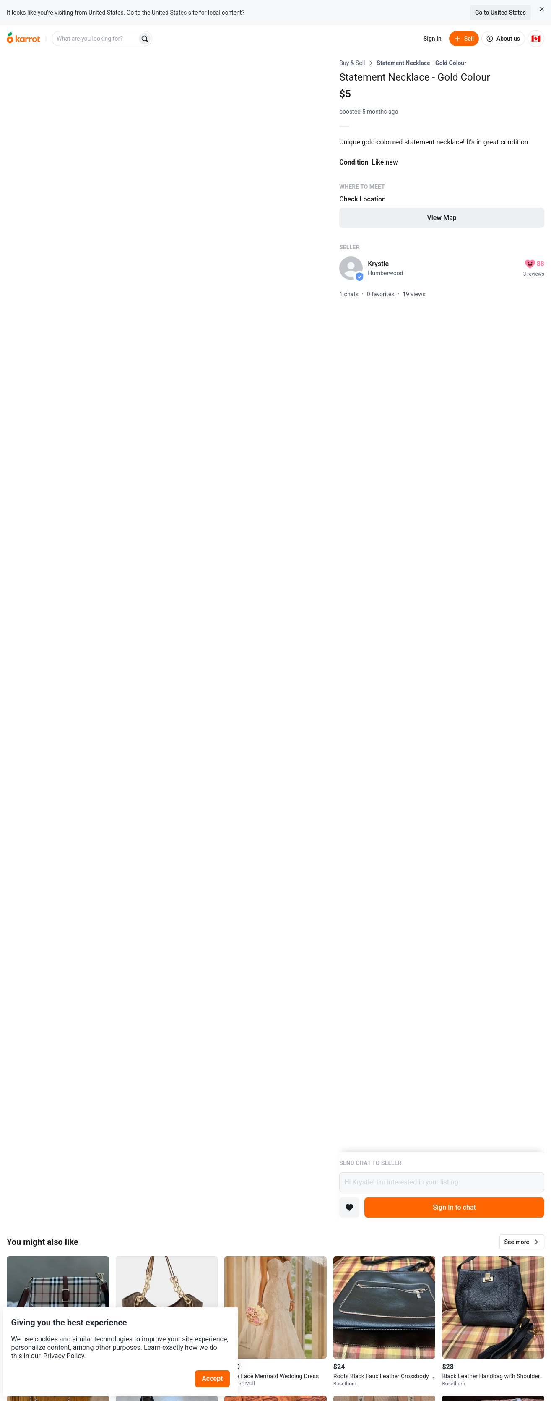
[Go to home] (23, 38)
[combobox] (95, 38)
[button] (521, 1241)
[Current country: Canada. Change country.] (536, 38)
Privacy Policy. (114, 1336)
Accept (217, 1359)
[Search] (145, 38)
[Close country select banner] (542, 9)
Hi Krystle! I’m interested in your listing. (441, 1182)
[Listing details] (441, 605)
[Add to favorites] (349, 1207)
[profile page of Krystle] (351, 268)
